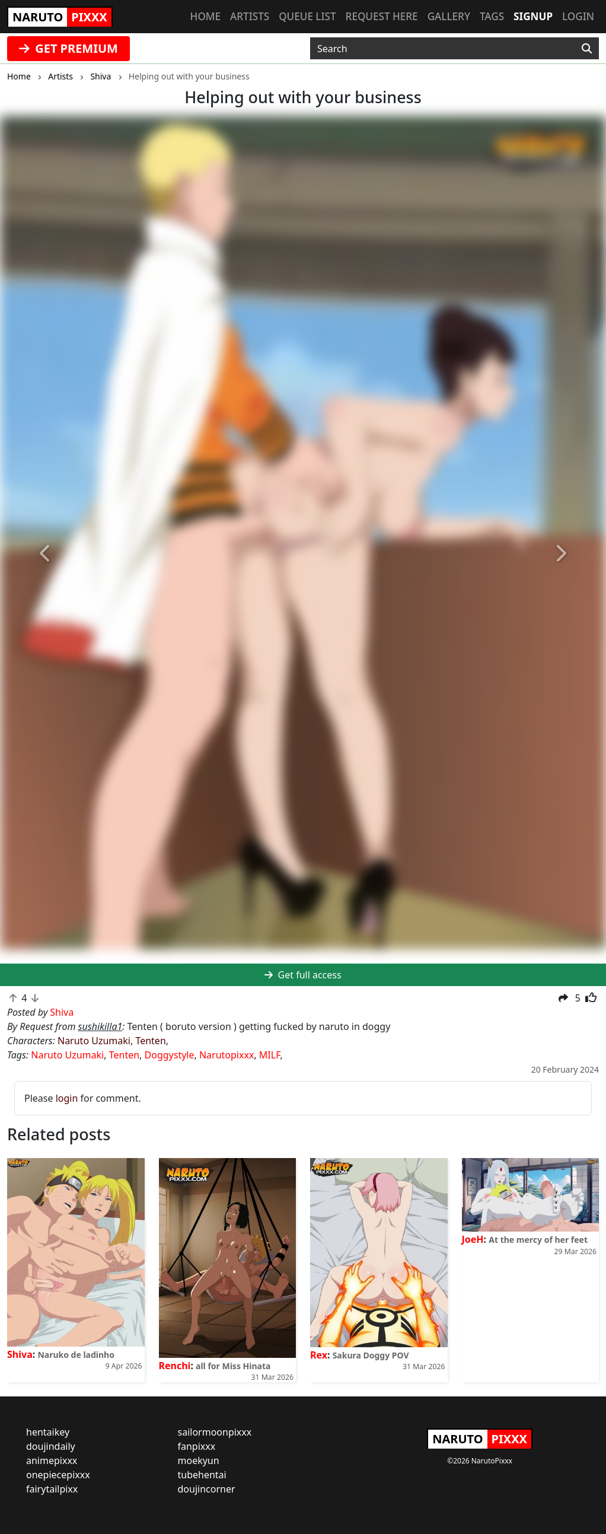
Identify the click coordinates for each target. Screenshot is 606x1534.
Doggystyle (169, 1054)
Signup (533, 16)
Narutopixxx (226, 1054)
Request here (382, 16)
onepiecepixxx (58, 1474)
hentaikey (47, 1432)
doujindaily (50, 1446)
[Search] (587, 48)
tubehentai (202, 1474)
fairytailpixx (52, 1488)
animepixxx (51, 1460)
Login (578, 16)
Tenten (150, 1040)
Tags (492, 16)
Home (205, 16)
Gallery (449, 16)
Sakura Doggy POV (371, 1355)
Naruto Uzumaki (94, 1040)
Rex (318, 1354)
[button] (45, 553)
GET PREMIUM (68, 48)
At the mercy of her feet (538, 1239)
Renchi (175, 1365)
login (67, 1098)
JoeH (473, 1239)
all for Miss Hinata (233, 1366)
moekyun (198, 1460)
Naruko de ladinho (75, 1354)
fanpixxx (197, 1446)
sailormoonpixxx (215, 1432)
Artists (249, 16)
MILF (269, 1054)
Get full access (302, 974)
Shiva (20, 1354)
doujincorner (206, 1488)
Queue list (307, 16)
